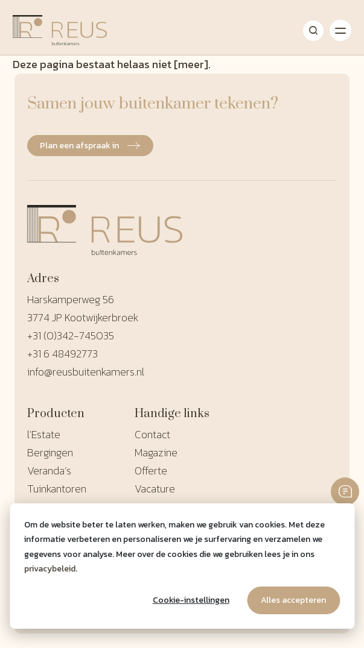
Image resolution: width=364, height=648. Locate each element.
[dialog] (182, 566)
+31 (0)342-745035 (70, 335)
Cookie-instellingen (191, 600)
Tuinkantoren (56, 488)
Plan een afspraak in (90, 146)
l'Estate (43, 434)
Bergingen (50, 452)
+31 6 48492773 (62, 353)
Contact (152, 434)
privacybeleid (49, 568)
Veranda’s (49, 470)
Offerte (151, 470)
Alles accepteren (293, 600)
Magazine (156, 452)
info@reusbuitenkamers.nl (85, 371)
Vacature (155, 488)
